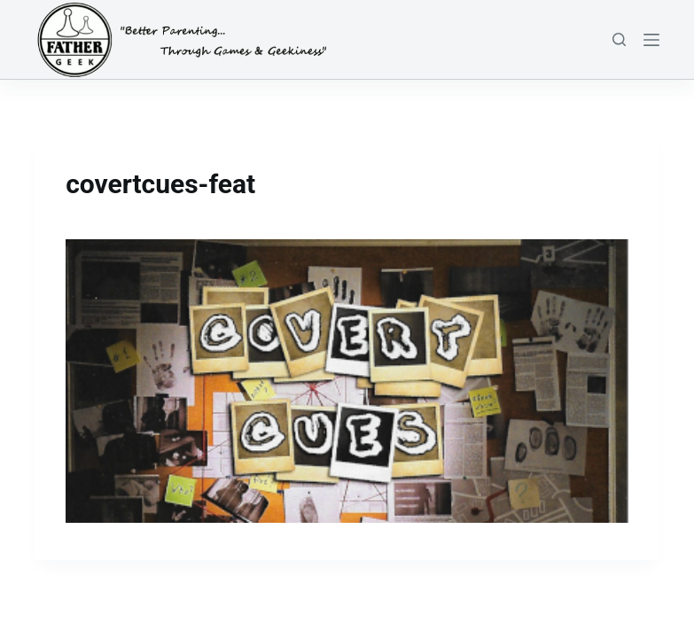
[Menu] (651, 40)
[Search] (619, 39)
